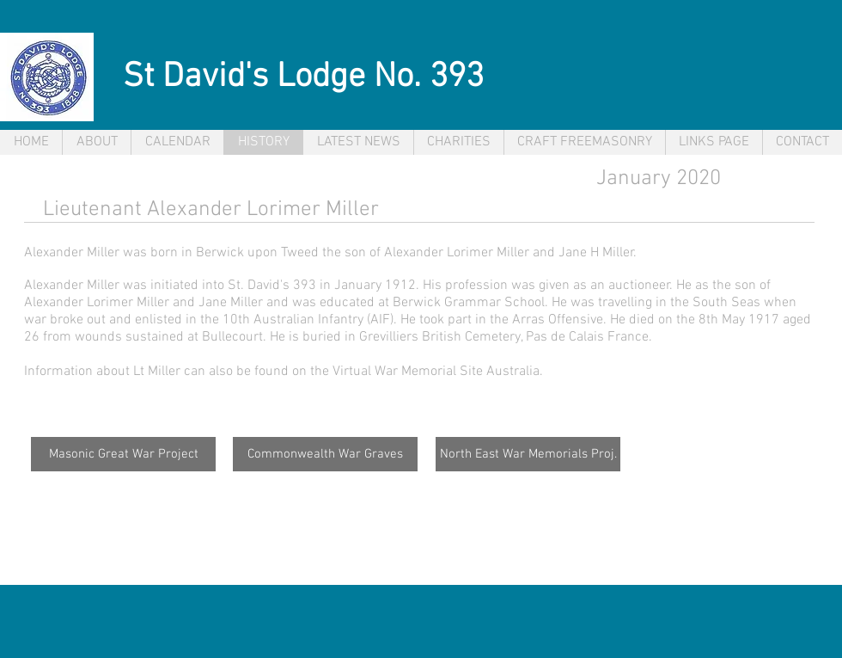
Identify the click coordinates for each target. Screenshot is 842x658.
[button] (357, 142)
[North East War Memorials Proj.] (528, 454)
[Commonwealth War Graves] (325, 454)
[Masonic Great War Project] (123, 454)
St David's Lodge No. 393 (303, 77)
